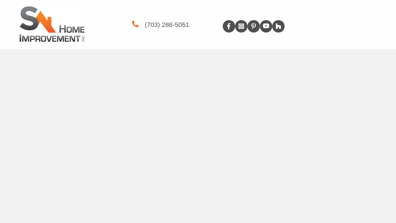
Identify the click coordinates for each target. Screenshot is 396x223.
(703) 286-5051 (167, 24)
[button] (229, 26)
